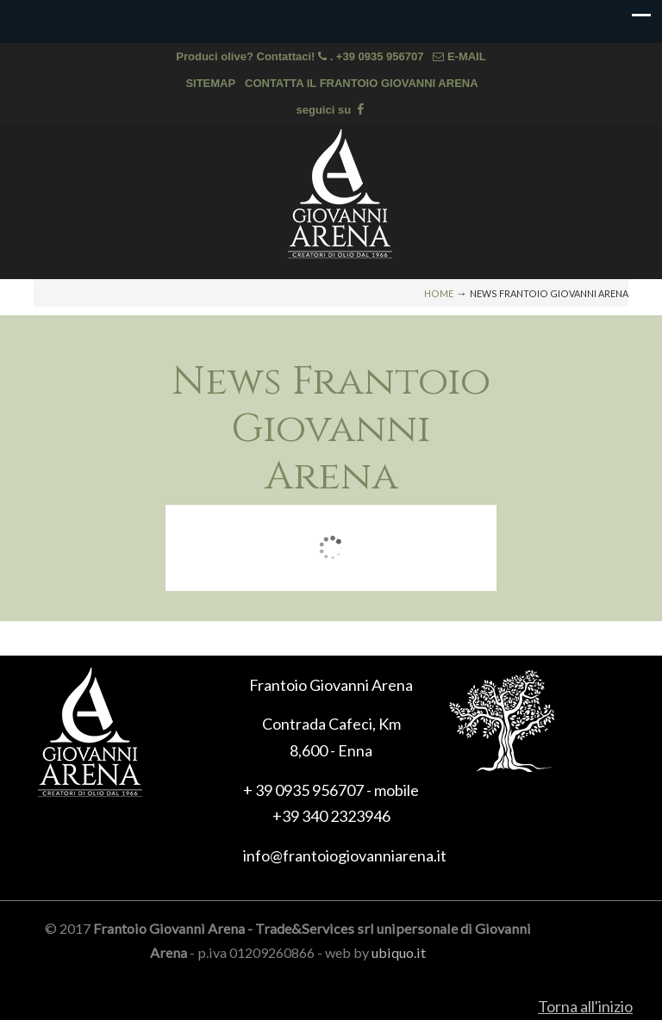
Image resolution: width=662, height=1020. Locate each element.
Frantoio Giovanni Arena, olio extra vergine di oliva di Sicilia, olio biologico (339, 193)
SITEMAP (210, 83)
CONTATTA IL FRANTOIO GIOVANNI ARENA (361, 83)
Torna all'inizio (585, 1006)
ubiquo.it (399, 952)
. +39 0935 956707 (378, 56)
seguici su (331, 109)
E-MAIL (459, 56)
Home (438, 293)
